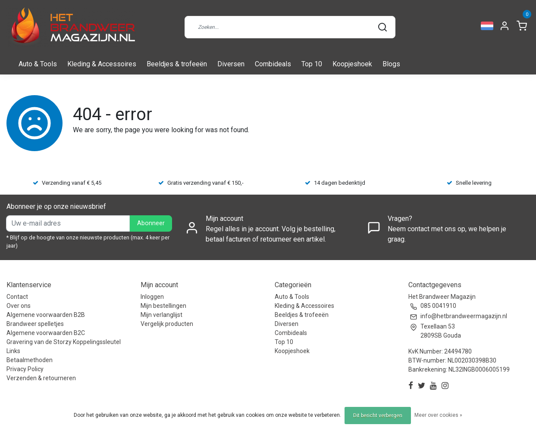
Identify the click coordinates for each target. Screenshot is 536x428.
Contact (17, 296)
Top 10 (311, 64)
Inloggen (152, 296)
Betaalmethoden (29, 360)
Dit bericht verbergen (377, 415)
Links (13, 350)
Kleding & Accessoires (101, 64)
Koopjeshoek (352, 64)
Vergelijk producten (167, 323)
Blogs (391, 64)
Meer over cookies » (438, 415)
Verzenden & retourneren (41, 378)
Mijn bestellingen (163, 305)
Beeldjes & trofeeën (177, 64)
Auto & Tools (38, 64)
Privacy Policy (25, 369)
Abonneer (151, 223)
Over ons (18, 305)
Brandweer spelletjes (35, 323)
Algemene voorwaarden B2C (45, 332)
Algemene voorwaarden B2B (45, 314)
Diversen (230, 64)
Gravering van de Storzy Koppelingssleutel (63, 341)
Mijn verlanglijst (161, 314)
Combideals (273, 64)
